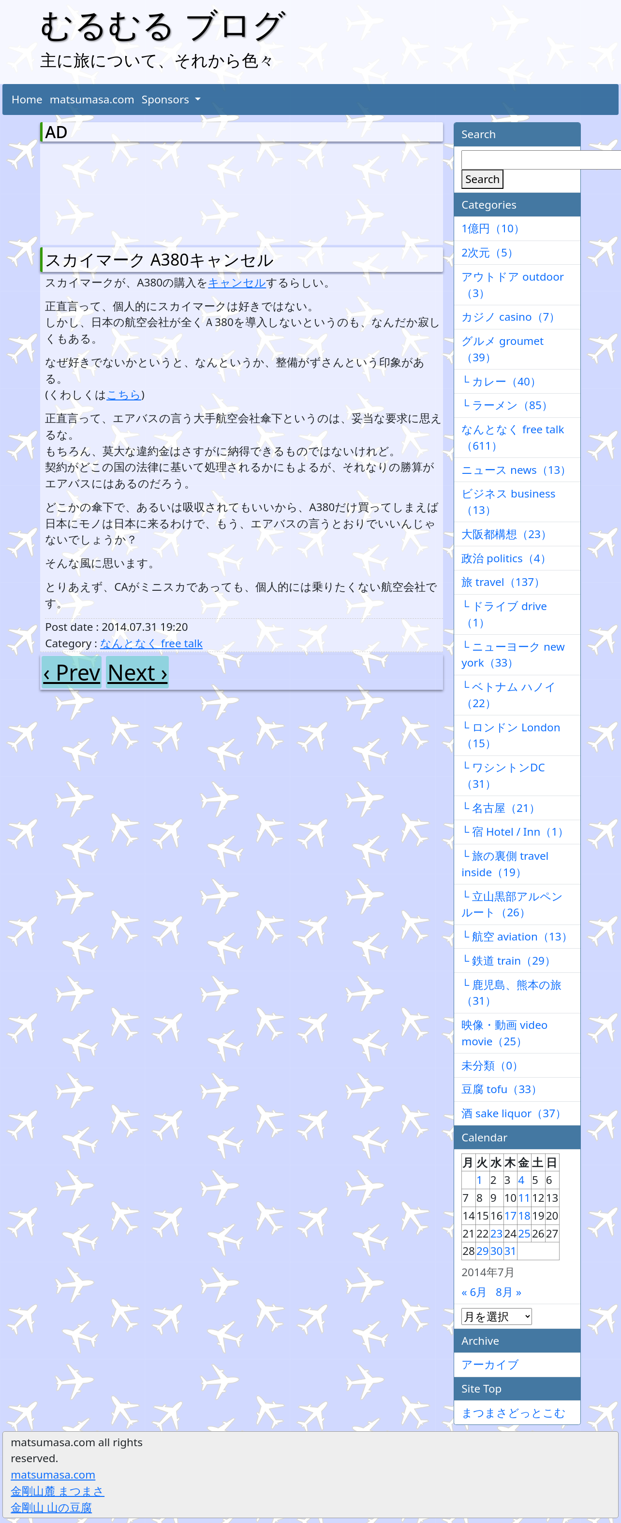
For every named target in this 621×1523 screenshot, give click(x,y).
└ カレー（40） (501, 381)
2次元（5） (489, 252)
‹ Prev (71, 672)
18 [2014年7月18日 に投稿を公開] (524, 1215)
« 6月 (474, 1291)
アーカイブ (490, 1364)
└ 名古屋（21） (500, 807)
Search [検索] (482, 178)
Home (27, 99)
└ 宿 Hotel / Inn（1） (515, 831)
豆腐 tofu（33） (501, 1089)
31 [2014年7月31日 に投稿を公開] (510, 1250)
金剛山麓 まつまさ (57, 1490)
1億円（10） (493, 228)
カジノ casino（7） (510, 316)
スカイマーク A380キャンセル (159, 259)
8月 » (508, 1291)
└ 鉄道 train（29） (508, 960)
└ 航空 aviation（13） (516, 936)
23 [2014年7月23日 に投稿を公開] (496, 1233)
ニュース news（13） (516, 469)
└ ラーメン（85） (507, 405)
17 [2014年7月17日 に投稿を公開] (510, 1215)
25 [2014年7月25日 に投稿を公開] (524, 1233)
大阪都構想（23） (506, 534)
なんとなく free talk (151, 643)
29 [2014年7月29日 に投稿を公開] (482, 1250)
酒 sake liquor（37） (513, 1113)
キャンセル (237, 282)
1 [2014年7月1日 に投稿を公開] (479, 1179)
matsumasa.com (92, 99)
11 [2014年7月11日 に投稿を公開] (524, 1197)
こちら (123, 394)
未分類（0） (492, 1065)
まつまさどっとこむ (513, 1412)
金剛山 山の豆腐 (51, 1507)
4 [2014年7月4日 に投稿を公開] (521, 1179)
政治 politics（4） (506, 558)
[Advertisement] (95, 192)
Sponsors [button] (167, 99)
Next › (137, 672)
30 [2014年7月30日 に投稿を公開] (496, 1250)
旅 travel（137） (503, 581)
